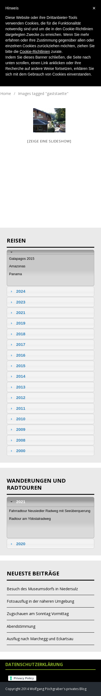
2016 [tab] (17, 355)
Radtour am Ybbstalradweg (30, 519)
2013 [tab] (17, 387)
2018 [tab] (17, 334)
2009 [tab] (17, 429)
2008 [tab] (17, 440)
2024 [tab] (17, 291)
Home (5, 93)
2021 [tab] (17, 312)
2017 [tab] (17, 344)
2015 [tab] (17, 365)
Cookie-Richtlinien (35, 51)
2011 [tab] (17, 408)
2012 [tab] (17, 397)
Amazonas (17, 266)
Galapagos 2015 (21, 259)
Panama (15, 274)
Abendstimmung (21, 626)
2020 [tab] (17, 543)
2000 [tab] (17, 450)
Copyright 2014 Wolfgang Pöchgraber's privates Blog (45, 689)
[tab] (50, 252)
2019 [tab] (17, 323)
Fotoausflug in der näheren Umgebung (40, 601)
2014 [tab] (17, 376)
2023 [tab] (17, 302)
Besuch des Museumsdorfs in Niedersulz (42, 588)
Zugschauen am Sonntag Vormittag (38, 613)
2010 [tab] (17, 419)
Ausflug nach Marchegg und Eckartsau (40, 638)
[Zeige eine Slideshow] (49, 141)
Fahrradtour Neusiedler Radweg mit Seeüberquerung (49, 511)
